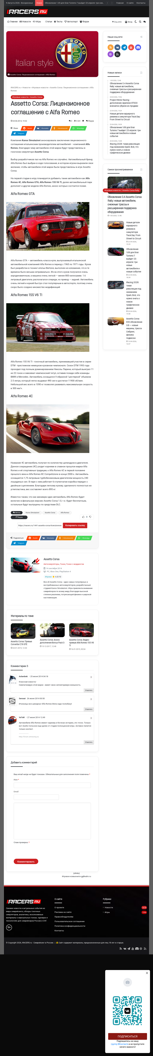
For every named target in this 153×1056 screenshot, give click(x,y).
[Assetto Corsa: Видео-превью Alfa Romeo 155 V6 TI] (81, 630)
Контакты (141, 3)
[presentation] (36, 851)
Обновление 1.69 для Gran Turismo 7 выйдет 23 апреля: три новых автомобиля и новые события (89, 3)
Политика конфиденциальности (70, 926)
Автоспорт (71, 22)
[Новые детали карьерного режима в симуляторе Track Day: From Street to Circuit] (116, 225)
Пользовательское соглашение (70, 921)
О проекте (59, 907)
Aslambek (23, 676)
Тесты (58, 22)
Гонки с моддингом (75, 564)
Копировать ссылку (75, 525)
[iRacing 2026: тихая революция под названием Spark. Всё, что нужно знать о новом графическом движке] (116, 285)
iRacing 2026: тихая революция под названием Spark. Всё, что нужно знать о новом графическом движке (133, 295)
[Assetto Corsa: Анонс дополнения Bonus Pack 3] (52, 630)
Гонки (62, 564)
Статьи (47, 22)
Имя (16, 780)
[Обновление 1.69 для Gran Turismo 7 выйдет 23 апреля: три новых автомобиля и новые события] (116, 252)
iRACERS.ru (16, 87)
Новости (25, 22)
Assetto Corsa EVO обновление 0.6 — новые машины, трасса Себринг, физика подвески (134, 328)
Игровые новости (40, 87)
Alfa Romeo (65, 513)
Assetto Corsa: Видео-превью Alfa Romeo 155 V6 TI (81, 643)
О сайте (130, 3)
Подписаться (127, 1036)
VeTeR (22, 717)
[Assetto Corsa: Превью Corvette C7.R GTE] (23, 631)
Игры (37, 22)
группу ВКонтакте (119, 1044)
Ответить (88, 690)
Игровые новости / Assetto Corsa (27, 97)
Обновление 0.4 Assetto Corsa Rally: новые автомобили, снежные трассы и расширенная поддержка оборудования (124, 205)
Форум (84, 22)
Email (16, 791)
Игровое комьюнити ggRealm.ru (76, 876)
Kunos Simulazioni (32, 513)
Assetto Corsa (50, 513)
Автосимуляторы (51, 564)
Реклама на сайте (63, 912)
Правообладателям (64, 916)
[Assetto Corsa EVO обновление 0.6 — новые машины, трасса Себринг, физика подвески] (116, 321)
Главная (120, 3)
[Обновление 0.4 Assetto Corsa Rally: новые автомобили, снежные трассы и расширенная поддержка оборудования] (125, 185)
